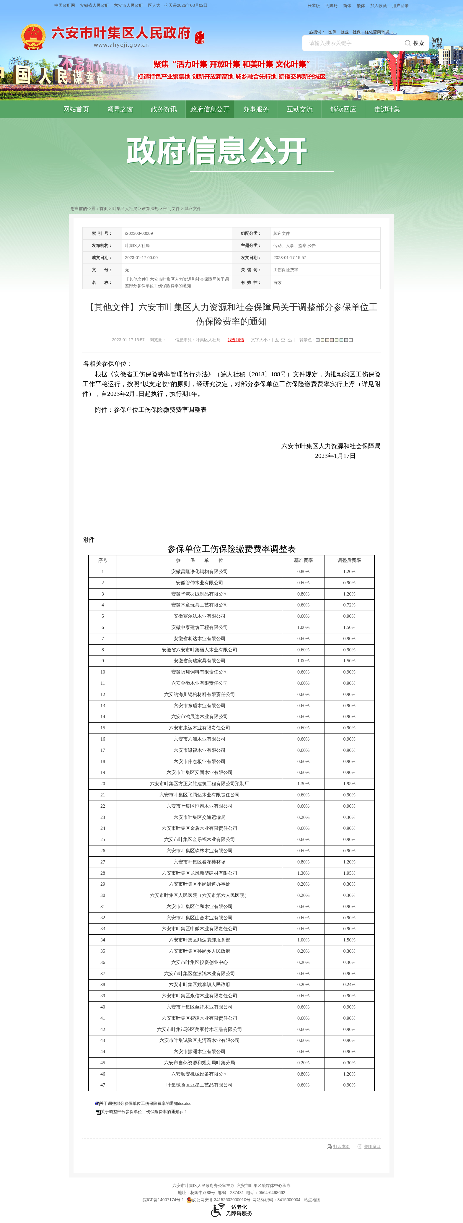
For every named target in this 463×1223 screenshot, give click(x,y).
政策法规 (150, 208)
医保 (332, 32)
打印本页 (341, 1146)
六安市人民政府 (128, 5)
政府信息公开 (209, 109)
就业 (344, 32)
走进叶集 (387, 109)
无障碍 (331, 5)
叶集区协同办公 (454, 140)
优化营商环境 (377, 32)
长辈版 (314, 5)
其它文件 (193, 208)
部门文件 (171, 208)
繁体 (361, 5)
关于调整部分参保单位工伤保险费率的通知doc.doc (145, 1103)
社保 (357, 32)
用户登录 (400, 5)
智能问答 (436, 43)
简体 (347, 5)
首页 (104, 208)
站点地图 (312, 1199)
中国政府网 (64, 5)
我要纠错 (236, 339)
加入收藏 (378, 5)
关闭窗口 (372, 1146)
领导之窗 (120, 109)
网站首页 (76, 109)
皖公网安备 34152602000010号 (218, 1199)
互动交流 (300, 109)
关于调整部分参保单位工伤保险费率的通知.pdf (143, 1111)
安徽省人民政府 (94, 5)
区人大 (154, 5)
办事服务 (256, 109)
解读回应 (343, 109)
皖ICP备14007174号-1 (163, 1199)
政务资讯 (164, 109)
